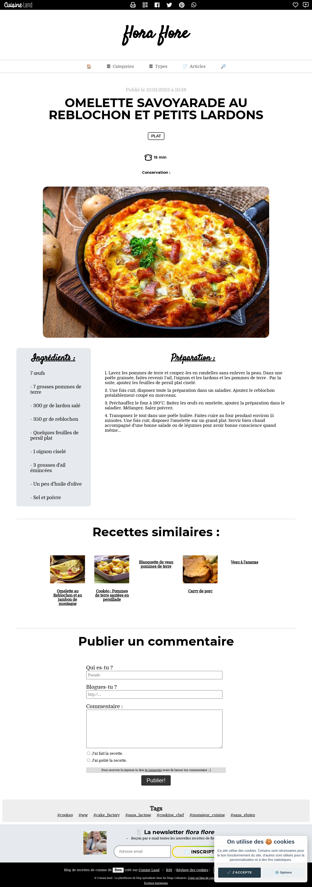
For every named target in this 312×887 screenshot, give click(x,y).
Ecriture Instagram (156, 883)
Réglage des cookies (192, 870)
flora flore (156, 35)
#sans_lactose (138, 815)
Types (158, 66)
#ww (83, 815)
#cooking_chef (170, 815)
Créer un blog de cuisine (203, 878)
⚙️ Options (283, 872)
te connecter (153, 770)
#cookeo (65, 815)
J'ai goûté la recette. (107, 760)
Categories (120, 66)
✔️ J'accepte (239, 872)
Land (149, 870)
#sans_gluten (243, 815)
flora (118, 870)
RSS (169, 870)
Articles (194, 66)
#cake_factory (106, 815)
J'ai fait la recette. (105, 753)
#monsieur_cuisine (207, 815)
